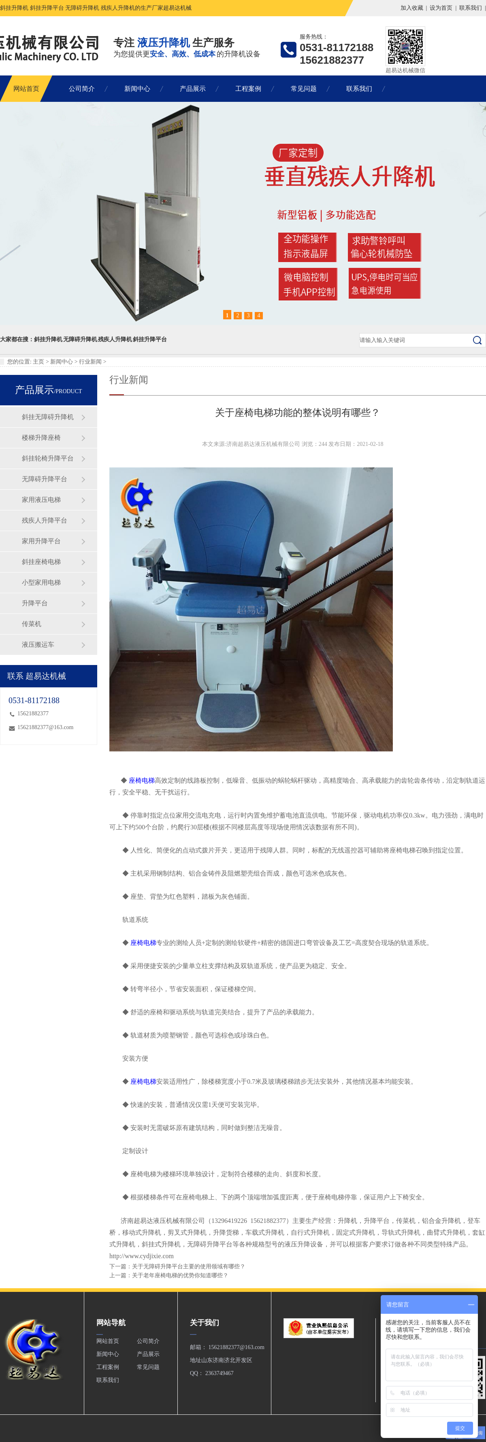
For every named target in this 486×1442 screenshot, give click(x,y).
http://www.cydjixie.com (141, 1256)
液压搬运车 (38, 644)
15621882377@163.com (45, 727)
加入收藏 (412, 8)
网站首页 (26, 88)
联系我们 (470, 8)
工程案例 (248, 88)
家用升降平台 (41, 541)
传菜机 (31, 623)
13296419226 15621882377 (248, 1220)
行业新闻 (90, 362)
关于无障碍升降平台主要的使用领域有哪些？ (188, 1266)
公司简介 (82, 88)
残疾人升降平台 (44, 520)
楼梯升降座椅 (41, 437)
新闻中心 (137, 88)
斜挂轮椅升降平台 (48, 458)
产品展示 (193, 88)
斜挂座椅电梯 (41, 561)
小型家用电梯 (41, 582)
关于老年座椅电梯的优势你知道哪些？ (180, 1275)
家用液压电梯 (41, 499)
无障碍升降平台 (44, 479)
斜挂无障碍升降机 (48, 416)
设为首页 (441, 8)
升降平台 (35, 603)
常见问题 (304, 88)
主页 (38, 362)
